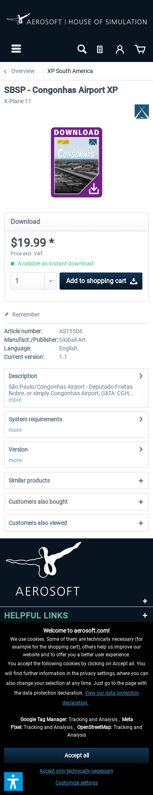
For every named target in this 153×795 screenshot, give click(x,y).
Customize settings (76, 783)
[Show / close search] (81, 48)
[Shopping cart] (140, 48)
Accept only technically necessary (76, 771)
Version (18, 449)
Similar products (29, 480)
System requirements (35, 419)
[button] (13, 781)
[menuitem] (15, 48)
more (15, 399)
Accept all (76, 755)
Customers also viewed (38, 523)
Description (23, 376)
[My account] (120, 48)
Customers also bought (38, 501)
